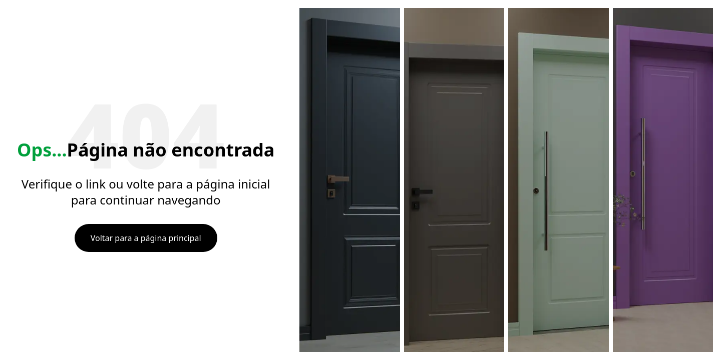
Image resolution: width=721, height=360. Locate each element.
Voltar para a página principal (146, 238)
